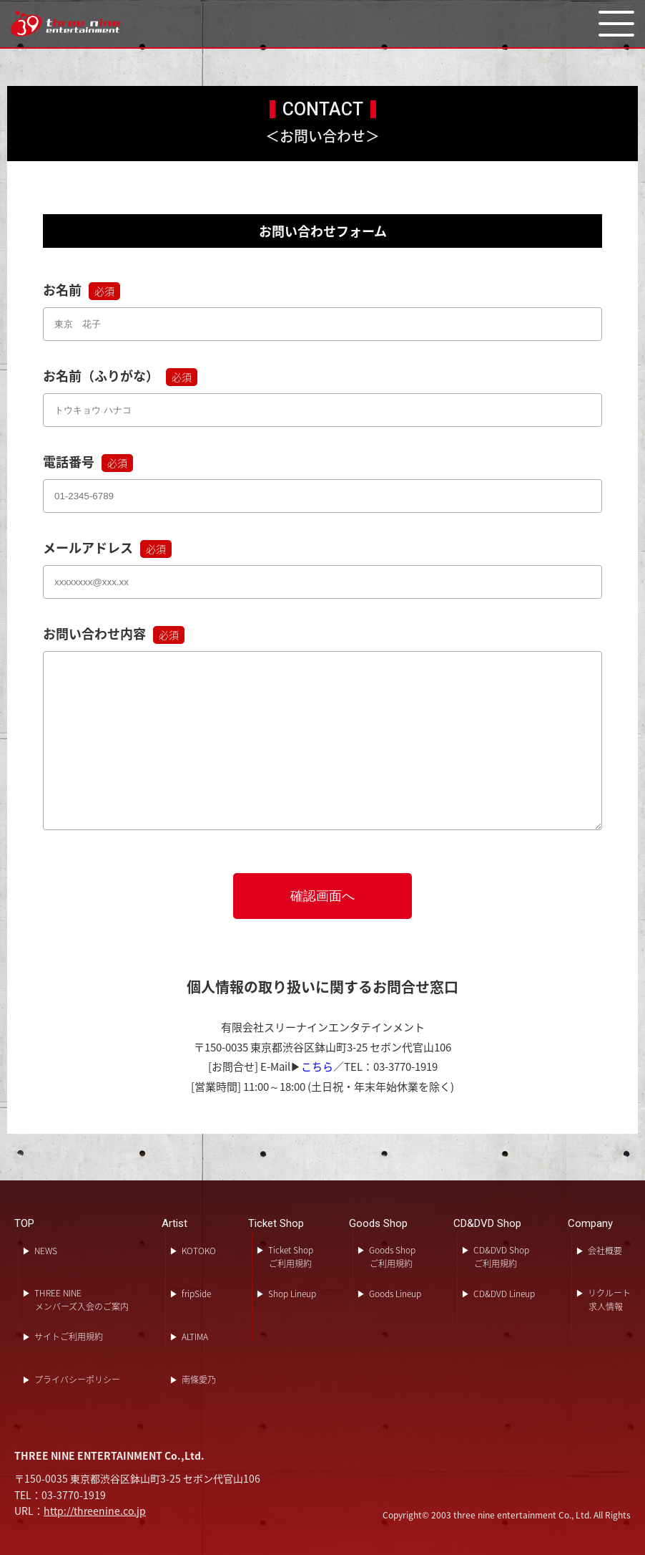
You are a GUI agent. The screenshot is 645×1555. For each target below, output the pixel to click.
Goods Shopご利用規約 (392, 1256)
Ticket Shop (276, 1223)
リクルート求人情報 (609, 1299)
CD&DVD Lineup (504, 1293)
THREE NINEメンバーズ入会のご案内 (81, 1299)
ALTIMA (195, 1336)
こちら (317, 1066)
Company (590, 1223)
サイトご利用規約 (68, 1336)
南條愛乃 (199, 1379)
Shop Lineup (292, 1293)
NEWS (45, 1250)
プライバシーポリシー (77, 1379)
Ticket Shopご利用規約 (290, 1256)
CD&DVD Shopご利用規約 (501, 1256)
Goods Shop (378, 1223)
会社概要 (605, 1250)
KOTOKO (199, 1250)
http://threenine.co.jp (95, 1510)
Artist (174, 1223)
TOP (24, 1223)
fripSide (196, 1293)
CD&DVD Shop (487, 1223)
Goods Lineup (395, 1293)
